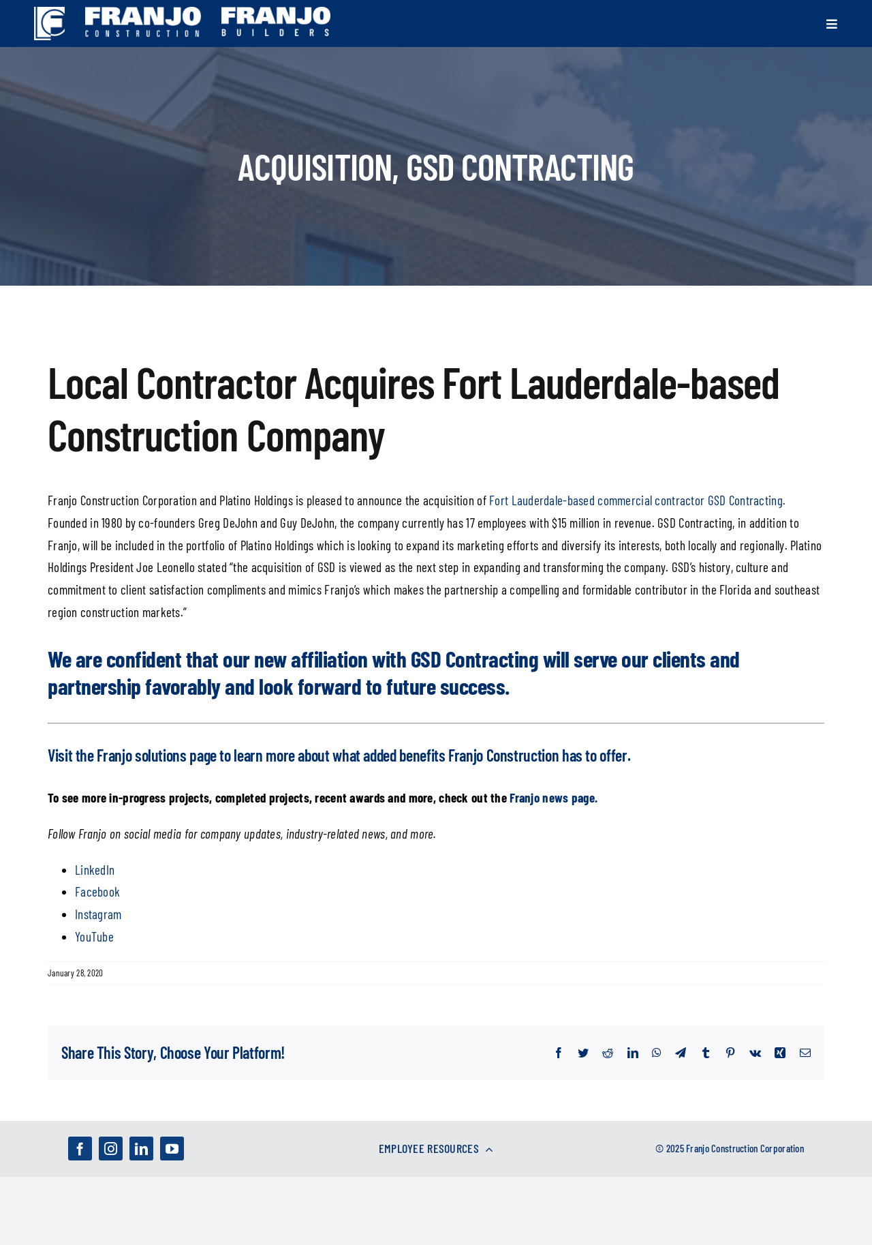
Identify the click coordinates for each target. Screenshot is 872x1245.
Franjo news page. (553, 797)
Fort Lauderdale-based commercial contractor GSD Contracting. (637, 500)
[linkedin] (141, 1148)
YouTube (94, 936)
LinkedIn (94, 869)
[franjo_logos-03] (143, 13)
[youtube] (172, 1148)
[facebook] (80, 1148)
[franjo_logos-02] (275, 13)
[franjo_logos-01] (49, 13)
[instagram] (111, 1148)
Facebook (97, 891)
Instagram (98, 914)
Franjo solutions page (156, 755)
